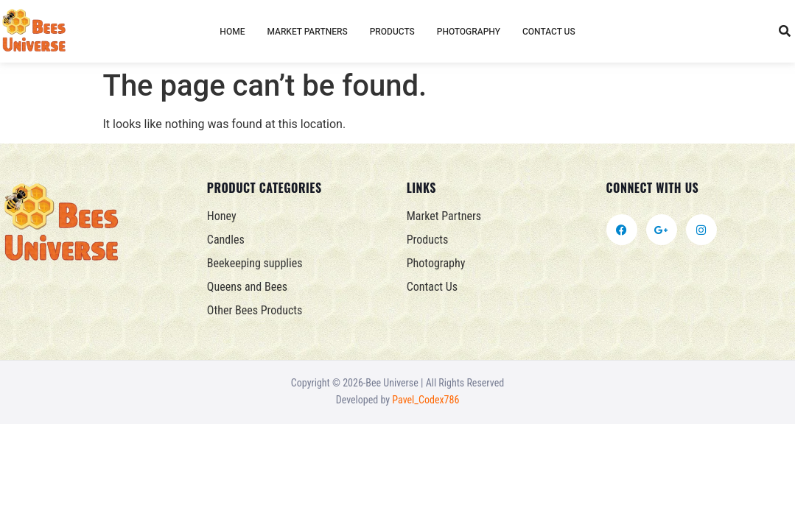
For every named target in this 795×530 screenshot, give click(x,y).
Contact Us (548, 31)
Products (392, 31)
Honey (222, 216)
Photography (468, 31)
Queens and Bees (247, 287)
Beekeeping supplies (255, 263)
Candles (226, 240)
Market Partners (307, 31)
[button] (784, 31)
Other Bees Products (255, 310)
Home (232, 31)
